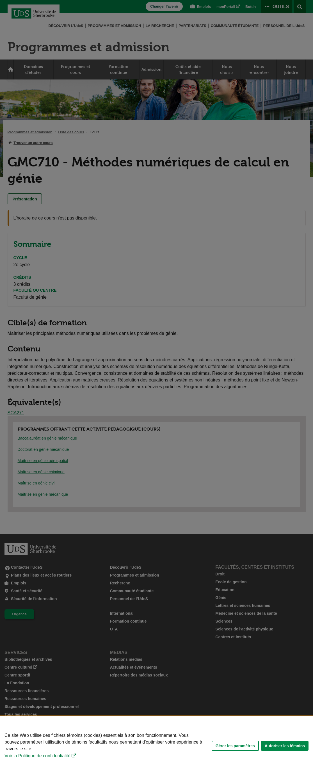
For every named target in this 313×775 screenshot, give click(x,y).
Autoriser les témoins (285, 746)
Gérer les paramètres (235, 746)
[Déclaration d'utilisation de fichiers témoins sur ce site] (156, 745)
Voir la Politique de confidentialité (37, 755)
